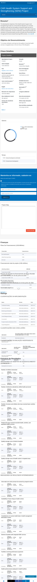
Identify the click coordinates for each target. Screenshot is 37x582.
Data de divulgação (24, 68)
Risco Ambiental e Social (8, 96)
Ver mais (31, 34)
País (3, 68)
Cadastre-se (6, 197)
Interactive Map (30, 230)
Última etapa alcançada (25, 100)
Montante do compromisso (8, 91)
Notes (3, 109)
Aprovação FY (22, 87)
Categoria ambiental (24, 91)
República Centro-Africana (7, 70)
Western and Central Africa (7, 88)
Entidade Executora (24, 80)
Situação (21, 59)
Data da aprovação (6, 73)
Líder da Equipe (5, 63)
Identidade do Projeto (7, 59)
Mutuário (21, 64)
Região (3, 86)
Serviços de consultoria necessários (7, 101)
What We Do (3, 2)
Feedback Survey (31, 576)
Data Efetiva (22, 73)
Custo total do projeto (7, 81)
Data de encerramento (24, 96)
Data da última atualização (25, 105)
